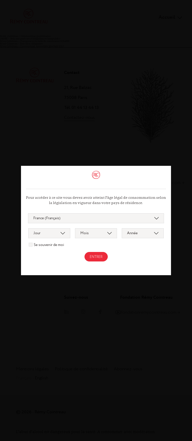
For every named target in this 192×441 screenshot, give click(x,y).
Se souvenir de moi (49, 245)
